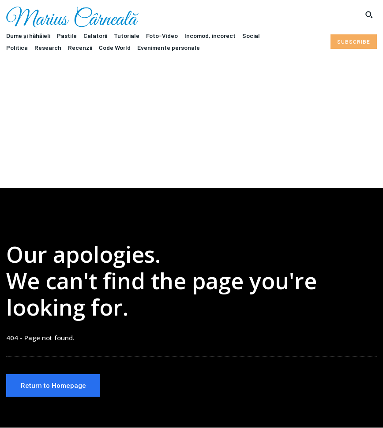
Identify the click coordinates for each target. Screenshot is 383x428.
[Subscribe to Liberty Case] (353, 41)
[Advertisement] (191, 122)
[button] (369, 14)
